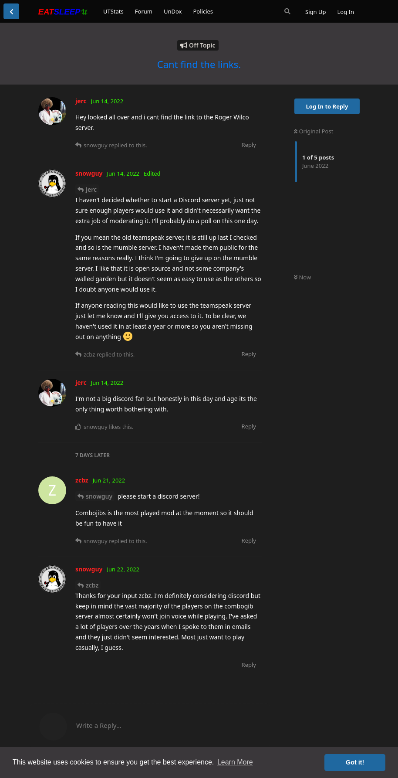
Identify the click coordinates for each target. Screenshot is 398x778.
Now (302, 277)
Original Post (313, 131)
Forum (143, 11)
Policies (203, 11)
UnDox (173, 11)
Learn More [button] (235, 762)
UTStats (113, 11)
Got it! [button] (355, 762)
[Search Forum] (287, 11)
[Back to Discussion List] (11, 11)
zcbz (92, 585)
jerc (91, 189)
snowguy (99, 496)
